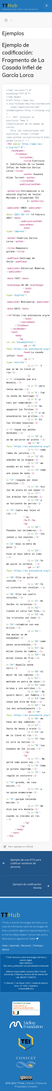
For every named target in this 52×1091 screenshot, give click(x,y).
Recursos (26, 945)
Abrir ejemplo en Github (20, 846)
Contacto (32, 1086)
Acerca (5, 949)
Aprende (14, 945)
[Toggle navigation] (8, 20)
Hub (20, 6)
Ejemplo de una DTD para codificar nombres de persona (25, 863)
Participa (37, 945)
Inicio (5, 945)
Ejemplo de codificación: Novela (27, 886)
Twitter (33, 938)
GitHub (30, 1083)
